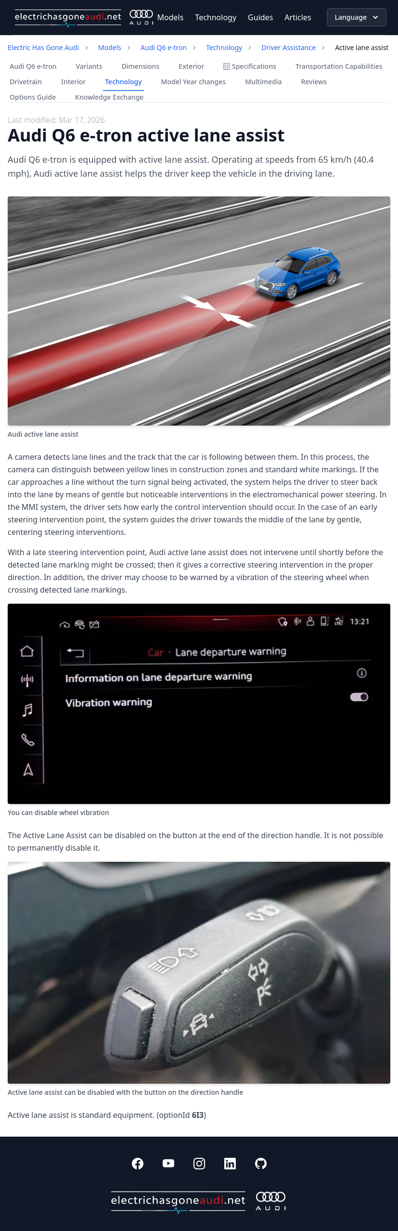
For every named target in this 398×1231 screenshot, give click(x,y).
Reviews (314, 81)
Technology (215, 17)
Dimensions (141, 66)
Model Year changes (193, 81)
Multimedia (263, 81)
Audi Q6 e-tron (164, 47)
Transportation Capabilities (339, 66)
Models (170, 17)
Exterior (191, 66)
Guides (260, 17)
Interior (73, 81)
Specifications (249, 66)
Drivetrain (26, 81)
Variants (89, 66)
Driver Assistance (288, 47)
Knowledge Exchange (109, 97)
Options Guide (33, 97)
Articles (297, 17)
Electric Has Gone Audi (43, 47)
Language (357, 17)
